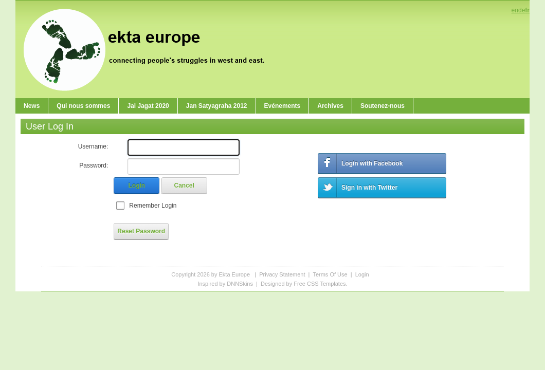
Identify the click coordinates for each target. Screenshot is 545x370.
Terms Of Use (330, 274)
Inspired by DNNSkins (225, 284)
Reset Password (141, 231)
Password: (93, 165)
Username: (93, 146)
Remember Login (152, 205)
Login (137, 185)
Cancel (184, 185)
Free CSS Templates (320, 284)
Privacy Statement (282, 274)
